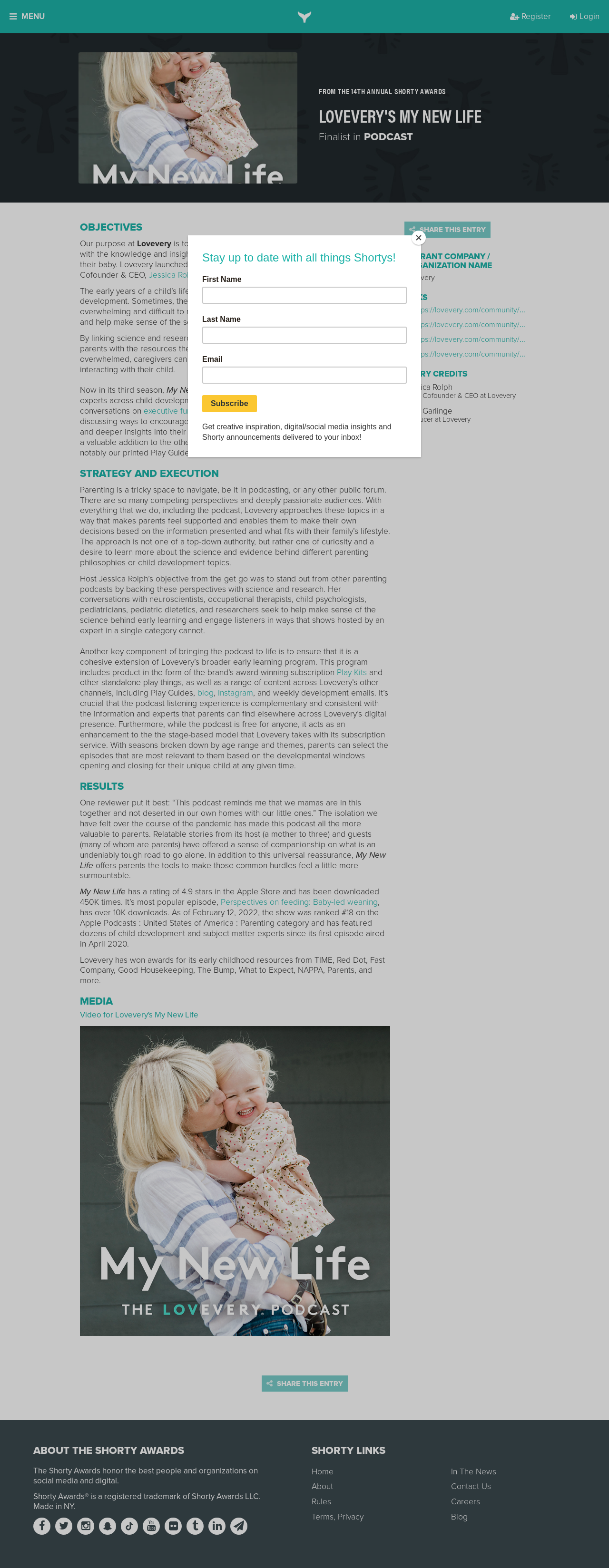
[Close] (419, 238)
